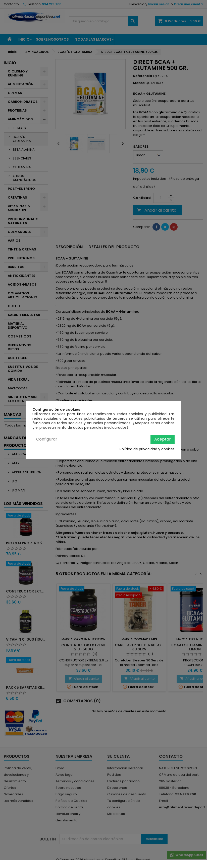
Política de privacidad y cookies (147, 449)
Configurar (46, 439)
